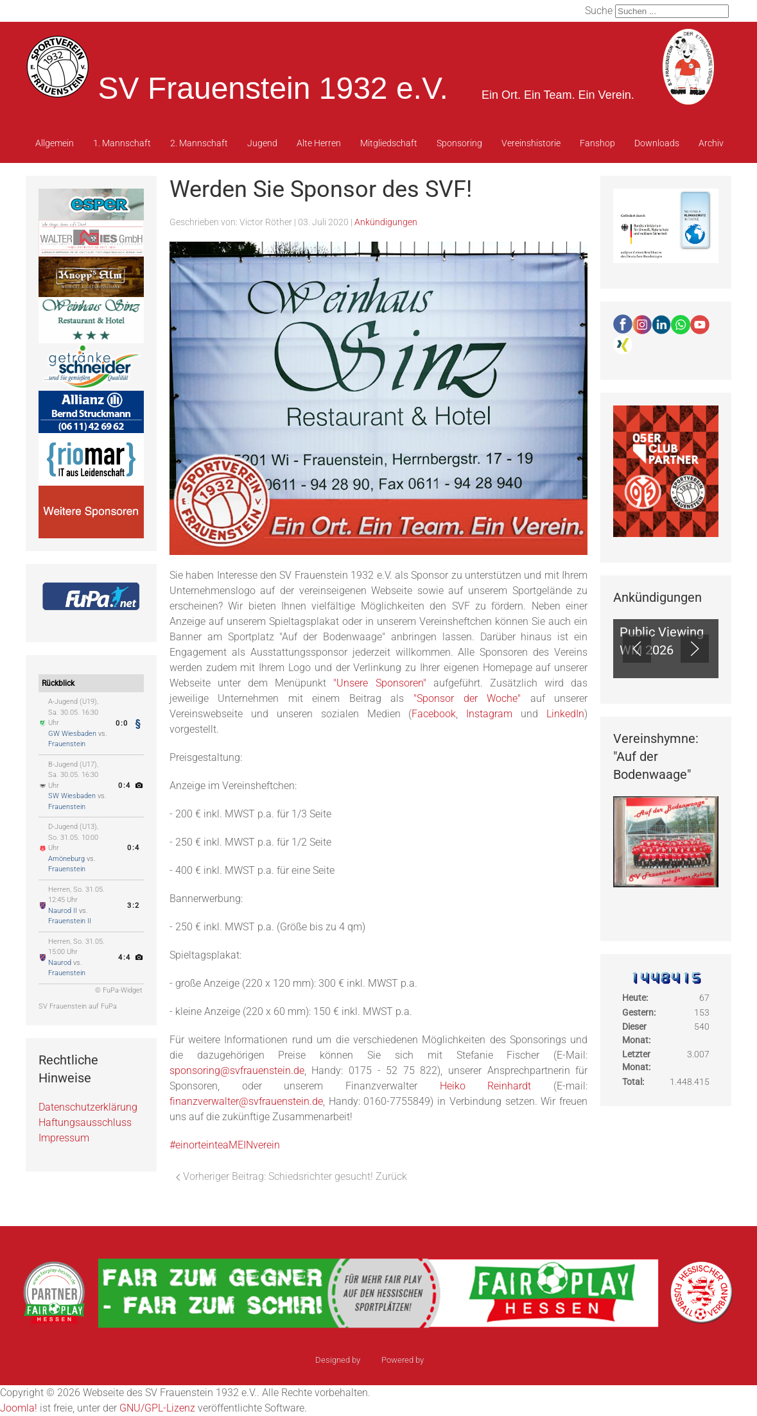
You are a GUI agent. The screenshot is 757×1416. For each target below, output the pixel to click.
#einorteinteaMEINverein (225, 1145)
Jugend (262, 143)
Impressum (64, 1138)
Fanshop (597, 143)
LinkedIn (565, 714)
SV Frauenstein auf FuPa (78, 1006)
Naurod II (62, 911)
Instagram (489, 714)
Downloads (656, 143)
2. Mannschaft (199, 143)
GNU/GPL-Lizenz (157, 1408)
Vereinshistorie (531, 143)
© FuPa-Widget (119, 990)
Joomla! (18, 1408)
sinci (370, 1360)
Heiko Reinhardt (486, 1086)
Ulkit (434, 1360)
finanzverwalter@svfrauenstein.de (246, 1101)
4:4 (124, 957)
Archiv (711, 143)
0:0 (121, 723)
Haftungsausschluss (85, 1122)
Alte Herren (319, 143)
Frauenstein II (69, 921)
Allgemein (54, 143)
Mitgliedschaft (388, 143)
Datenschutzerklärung (88, 1107)
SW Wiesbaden (72, 796)
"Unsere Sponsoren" (379, 683)
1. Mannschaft (122, 143)
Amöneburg (66, 859)
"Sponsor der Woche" (467, 698)
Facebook (434, 714)
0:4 (124, 785)
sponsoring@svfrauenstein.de (237, 1070)
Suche (599, 10)
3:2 (133, 905)
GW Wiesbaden (72, 733)
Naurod (59, 963)
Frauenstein (66, 744)
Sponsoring (459, 143)
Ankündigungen (385, 222)
